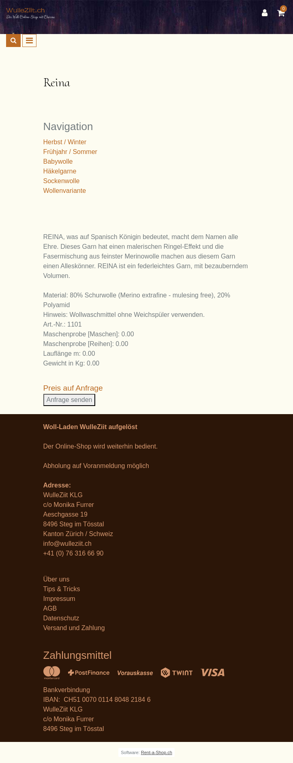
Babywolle (58, 161)
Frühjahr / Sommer (70, 151)
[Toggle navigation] (29, 40)
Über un (54, 579)
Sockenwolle (61, 180)
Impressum (59, 598)
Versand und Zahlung (74, 627)
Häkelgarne (60, 171)
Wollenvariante (64, 190)
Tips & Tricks (61, 589)
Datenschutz (61, 618)
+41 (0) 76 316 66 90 (73, 553)
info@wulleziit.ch (67, 543)
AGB (50, 608)
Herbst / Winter (65, 142)
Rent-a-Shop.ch (156, 752)
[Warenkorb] (282, 13)
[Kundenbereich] (267, 13)
